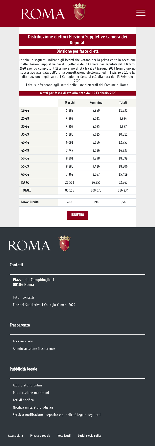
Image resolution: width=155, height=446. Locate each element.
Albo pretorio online (28, 385)
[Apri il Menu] (141, 13)
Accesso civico (23, 341)
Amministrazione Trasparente (34, 348)
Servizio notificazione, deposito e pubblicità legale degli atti (57, 415)
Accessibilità (15, 436)
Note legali (64, 436)
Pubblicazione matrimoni (31, 392)
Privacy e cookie (40, 436)
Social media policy (89, 436)
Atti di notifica (23, 400)
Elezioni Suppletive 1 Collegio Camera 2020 (44, 305)
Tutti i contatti (23, 297)
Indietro (77, 215)
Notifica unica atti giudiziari (33, 407)
